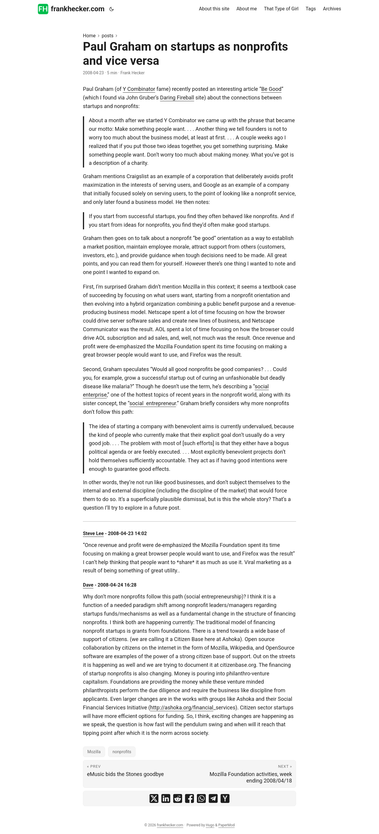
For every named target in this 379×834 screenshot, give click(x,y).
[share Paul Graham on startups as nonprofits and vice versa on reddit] (177, 798)
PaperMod (226, 825)
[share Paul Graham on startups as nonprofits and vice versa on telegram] (213, 798)
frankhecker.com (71, 9)
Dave (88, 585)
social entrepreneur (152, 403)
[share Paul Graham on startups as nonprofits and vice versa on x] (154, 798)
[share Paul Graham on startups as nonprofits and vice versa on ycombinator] (225, 798)
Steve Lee (93, 533)
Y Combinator (139, 89)
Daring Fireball (177, 97)
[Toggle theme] (111, 9)
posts (107, 35)
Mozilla (94, 751)
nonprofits (122, 751)
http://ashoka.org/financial (181, 707)
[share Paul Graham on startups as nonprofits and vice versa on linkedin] (165, 798)
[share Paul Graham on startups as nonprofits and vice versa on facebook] (189, 798)
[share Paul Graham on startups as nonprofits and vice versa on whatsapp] (201, 798)
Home (89, 35)
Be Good (271, 89)
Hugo (210, 825)
